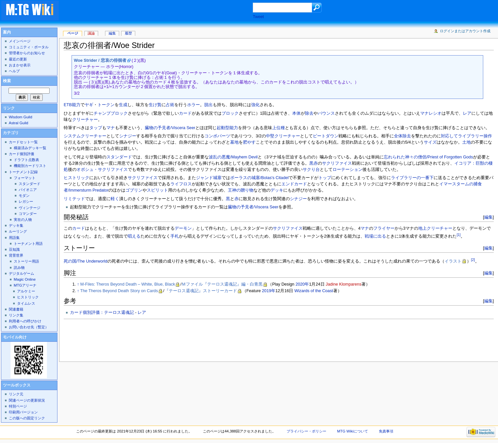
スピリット (157, 190)
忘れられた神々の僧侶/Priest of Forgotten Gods (428, 157)
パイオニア (28, 190)
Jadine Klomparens (343, 284)
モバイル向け (15, 337)
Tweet (258, 16)
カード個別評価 (21, 154)
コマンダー (28, 214)
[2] (473, 260)
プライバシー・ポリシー (306, 431)
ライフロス (181, 184)
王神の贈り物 (240, 190)
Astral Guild (18, 123)
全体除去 (402, 136)
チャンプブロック (111, 113)
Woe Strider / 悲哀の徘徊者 (100, 60)
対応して (449, 136)
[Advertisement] (162, 11)
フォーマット (24, 178)
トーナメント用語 (28, 243)
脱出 (208, 105)
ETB (68, 105)
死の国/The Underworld (85, 261)
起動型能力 (227, 128)
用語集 (14, 238)
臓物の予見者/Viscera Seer (170, 128)
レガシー (26, 201)
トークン (106, 105)
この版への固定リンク (27, 418)
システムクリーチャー (85, 136)
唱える (134, 236)
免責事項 (386, 431)
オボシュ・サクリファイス (102, 169)
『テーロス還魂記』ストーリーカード (200, 291)
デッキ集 (16, 225)
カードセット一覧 (23, 142)
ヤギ (89, 105)
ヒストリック (76, 177)
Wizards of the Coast (313, 291)
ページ (72, 33)
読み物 (19, 267)
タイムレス (26, 303)
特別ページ (18, 406)
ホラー (193, 105)
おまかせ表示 (20, 65)
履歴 (128, 33)
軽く (115, 199)
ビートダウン (325, 136)
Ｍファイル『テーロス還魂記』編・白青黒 (222, 284)
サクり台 (311, 169)
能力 (76, 105)
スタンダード (119, 157)
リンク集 (16, 315)
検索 (7, 81)
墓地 (234, 142)
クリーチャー (85, 119)
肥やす (249, 142)
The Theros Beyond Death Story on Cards (119, 291)
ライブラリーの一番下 (412, 177)
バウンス (326, 113)
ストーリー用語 (26, 261)
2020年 (302, 284)
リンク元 (16, 394)
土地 (466, 142)
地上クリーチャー (435, 228)
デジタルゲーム (21, 273)
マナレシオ (431, 113)
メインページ (20, 41)
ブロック (230, 113)
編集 (488, 217)
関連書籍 (16, 309)
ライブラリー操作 (475, 136)
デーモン (183, 228)
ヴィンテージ (29, 208)
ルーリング (18, 231)
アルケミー (26, 291)
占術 (170, 105)
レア (467, 113)
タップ (95, 128)
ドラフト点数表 (26, 160)
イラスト (453, 261)
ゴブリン (133, 190)
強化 (255, 105)
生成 (123, 105)
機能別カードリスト (30, 166)
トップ (324, 177)
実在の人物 (23, 220)
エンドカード (294, 184)
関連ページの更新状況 (27, 400)
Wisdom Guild (20, 117)
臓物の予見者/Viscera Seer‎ (253, 207)
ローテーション (347, 169)
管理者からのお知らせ (27, 53)
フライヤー (384, 228)
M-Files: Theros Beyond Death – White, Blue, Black (127, 284)
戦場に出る (375, 236)
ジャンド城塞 (209, 177)
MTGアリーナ (25, 285)
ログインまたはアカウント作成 (465, 31)
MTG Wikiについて (352, 431)
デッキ (277, 190)
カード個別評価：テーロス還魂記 (102, 312)
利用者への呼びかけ (25, 321)
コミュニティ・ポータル (29, 47)
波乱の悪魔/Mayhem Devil (233, 157)
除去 (309, 113)
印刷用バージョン (23, 412)
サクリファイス (337, 163)
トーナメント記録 (23, 172)
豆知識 (14, 249)
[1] (459, 235)
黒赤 (313, 163)
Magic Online (25, 279)
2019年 (268, 291)
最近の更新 (18, 59)
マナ (110, 128)
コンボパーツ (217, 136)
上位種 (278, 128)
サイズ (430, 142)
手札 (174, 236)
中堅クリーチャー (283, 136)
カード (185, 113)
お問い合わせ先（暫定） (29, 327)
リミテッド (74, 199)
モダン (24, 196)
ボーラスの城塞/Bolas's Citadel (259, 177)
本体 (296, 113)
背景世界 (16, 255)
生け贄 (155, 105)
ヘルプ (14, 71)
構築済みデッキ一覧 (30, 148)
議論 (91, 33)
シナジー (127, 136)
